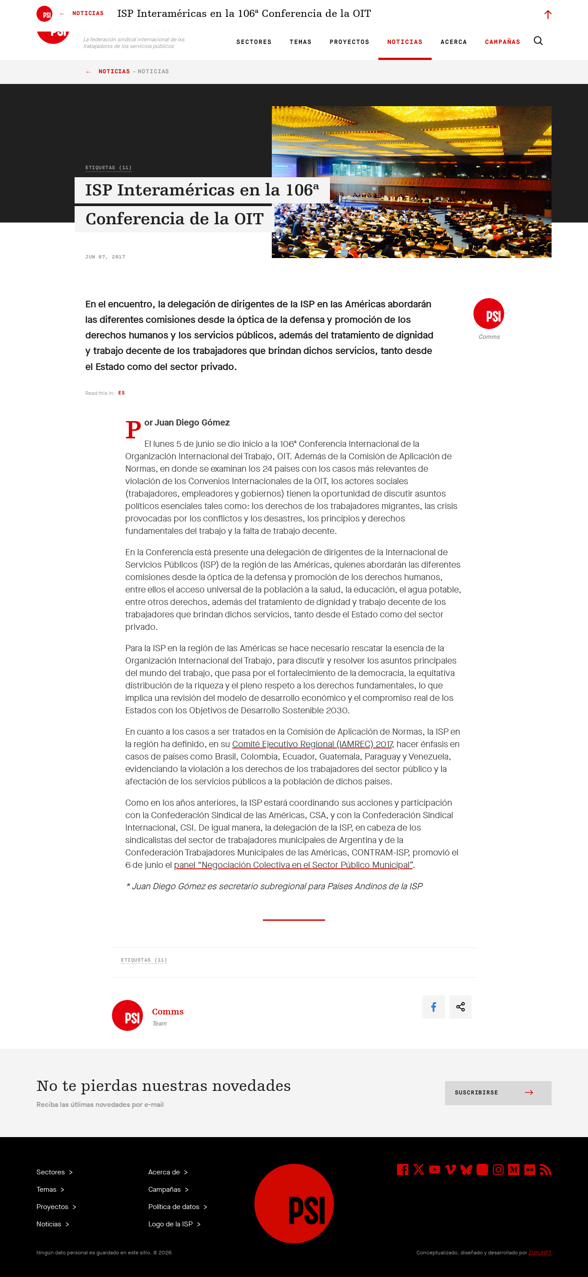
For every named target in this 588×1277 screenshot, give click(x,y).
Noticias (405, 42)
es (121, 392)
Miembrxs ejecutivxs (434, 16)
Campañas (502, 42)
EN (210, 16)
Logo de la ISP (171, 1224)
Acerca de (165, 1172)
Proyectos (349, 42)
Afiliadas (318, 16)
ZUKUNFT (540, 1252)
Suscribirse (494, 1093)
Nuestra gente (354, 16)
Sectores (254, 42)
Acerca (454, 42)
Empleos (390, 16)
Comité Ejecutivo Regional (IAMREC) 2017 (312, 744)
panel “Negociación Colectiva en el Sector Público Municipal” (293, 865)
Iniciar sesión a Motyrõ (495, 16)
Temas (301, 42)
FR (226, 16)
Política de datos (174, 1206)
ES (241, 16)
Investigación (282, 16)
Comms (489, 337)
